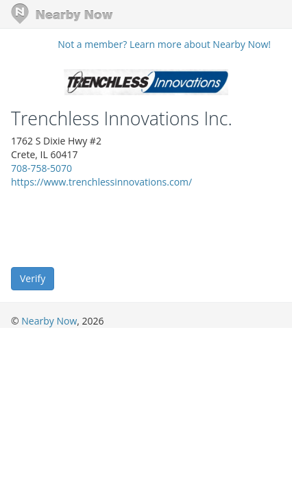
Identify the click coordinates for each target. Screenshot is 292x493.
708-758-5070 (41, 168)
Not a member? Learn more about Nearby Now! (164, 44)
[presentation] (115, 226)
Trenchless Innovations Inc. (121, 118)
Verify (32, 278)
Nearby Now (49, 320)
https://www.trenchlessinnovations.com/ (101, 181)
